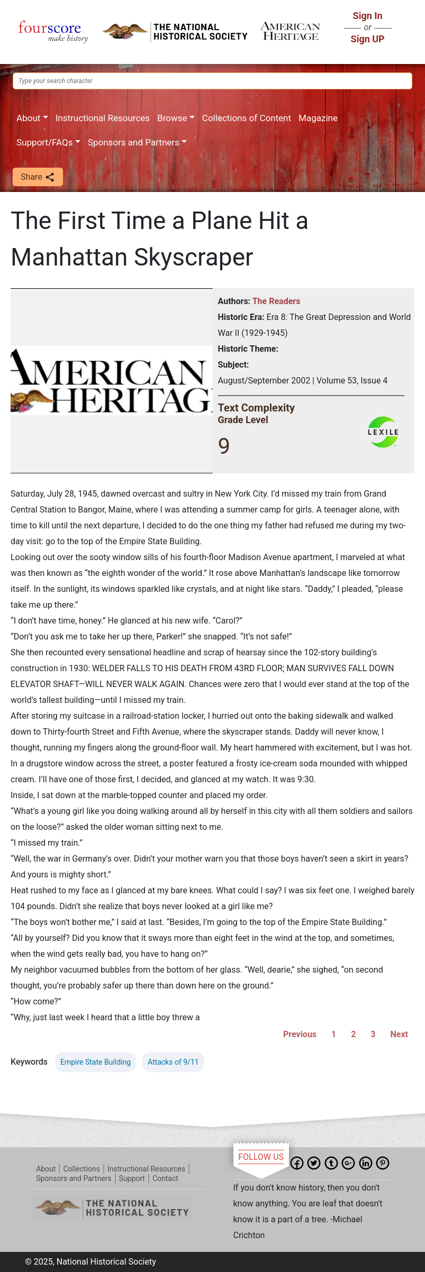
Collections (81, 1169)
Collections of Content (246, 118)
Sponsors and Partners (133, 142)
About (28, 118)
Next (399, 1034)
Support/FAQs (44, 142)
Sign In (368, 15)
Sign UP (368, 38)
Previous (300, 1034)
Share (38, 177)
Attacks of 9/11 (173, 1062)
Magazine (318, 118)
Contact (165, 1178)
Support (132, 1178)
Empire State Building (95, 1062)
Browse (172, 118)
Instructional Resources (103, 118)
